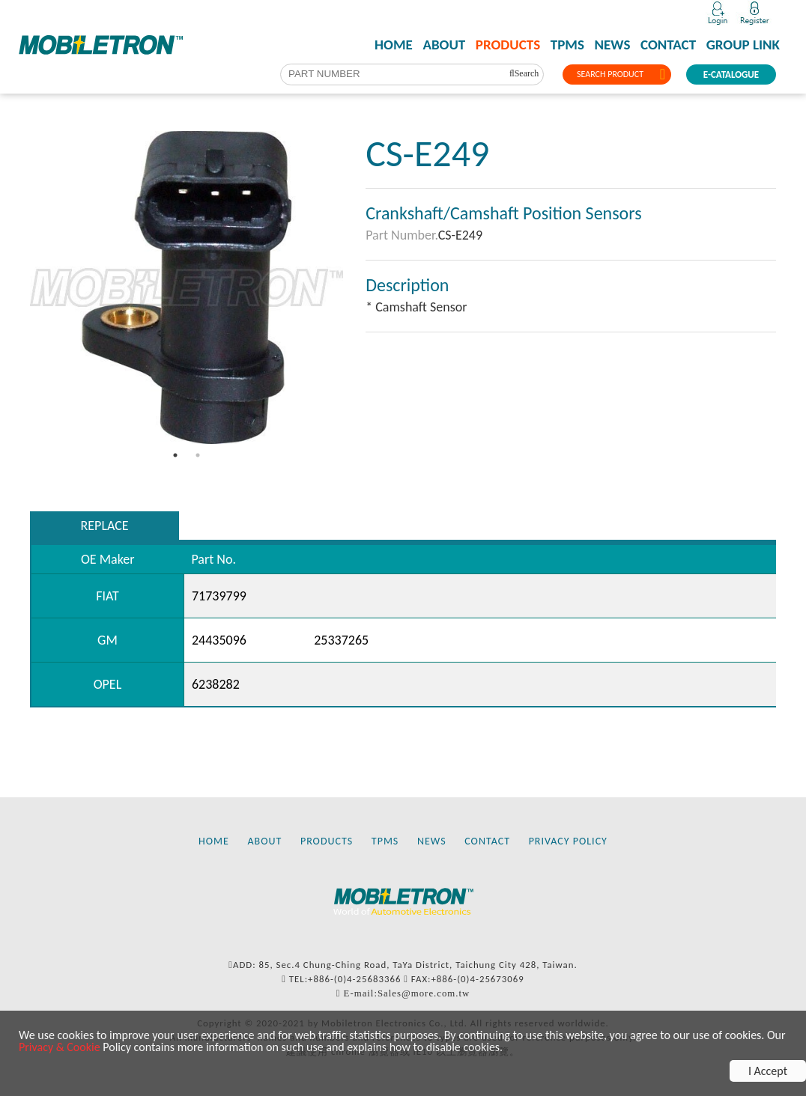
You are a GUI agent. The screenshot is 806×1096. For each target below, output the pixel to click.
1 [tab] (175, 455)
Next (354, 287)
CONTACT (668, 45)
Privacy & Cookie (59, 1047)
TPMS (567, 45)
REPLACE (105, 525)
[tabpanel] (186, 287)
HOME (394, 45)
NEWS (613, 45)
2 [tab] (197, 455)
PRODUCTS (508, 45)
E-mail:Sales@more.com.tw (407, 993)
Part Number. (401, 235)
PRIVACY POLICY (568, 841)
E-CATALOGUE (731, 74)
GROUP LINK (743, 45)
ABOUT (443, 45)
